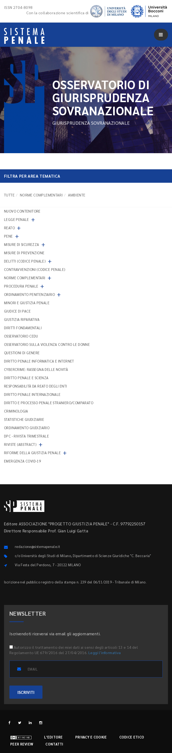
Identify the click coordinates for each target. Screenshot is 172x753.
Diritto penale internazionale (32, 394)
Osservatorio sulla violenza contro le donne (47, 344)
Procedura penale (21, 286)
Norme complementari (41, 194)
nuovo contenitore (22, 211)
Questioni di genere (22, 352)
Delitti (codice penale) (25, 261)
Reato (9, 227)
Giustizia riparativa (22, 319)
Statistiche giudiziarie (24, 419)
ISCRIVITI (25, 692)
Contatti (54, 744)
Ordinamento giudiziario (26, 427)
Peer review (21, 744)
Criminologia (16, 411)
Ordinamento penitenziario (29, 294)
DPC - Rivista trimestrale (26, 436)
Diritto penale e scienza (26, 377)
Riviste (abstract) (20, 444)
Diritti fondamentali (23, 327)
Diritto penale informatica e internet (39, 361)
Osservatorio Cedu (21, 336)
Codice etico (131, 737)
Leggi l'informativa (104, 652)
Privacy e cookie (91, 737)
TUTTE (9, 194)
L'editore (53, 737)
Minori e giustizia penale (26, 302)
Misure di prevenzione (24, 252)
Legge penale (16, 219)
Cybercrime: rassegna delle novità (36, 369)
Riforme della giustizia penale (32, 452)
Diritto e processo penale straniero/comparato (48, 402)
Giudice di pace (17, 311)
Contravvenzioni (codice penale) (34, 269)
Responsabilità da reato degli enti (35, 386)
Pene (8, 236)
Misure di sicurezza (21, 244)
